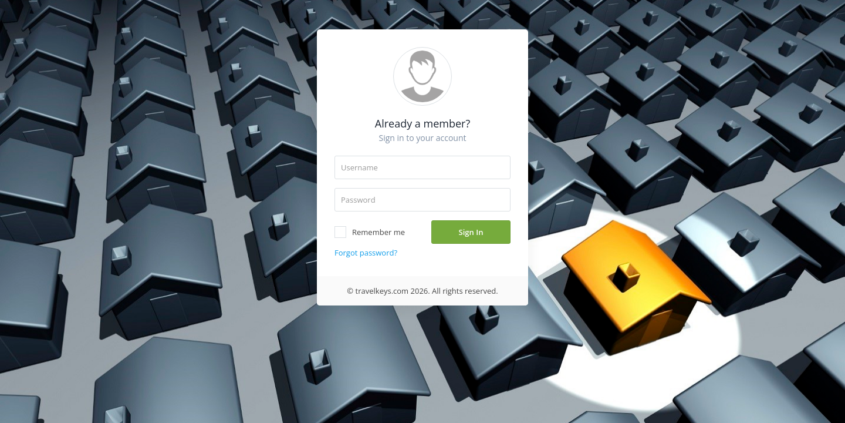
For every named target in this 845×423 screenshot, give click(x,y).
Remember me (369, 232)
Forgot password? (365, 252)
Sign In (471, 232)
